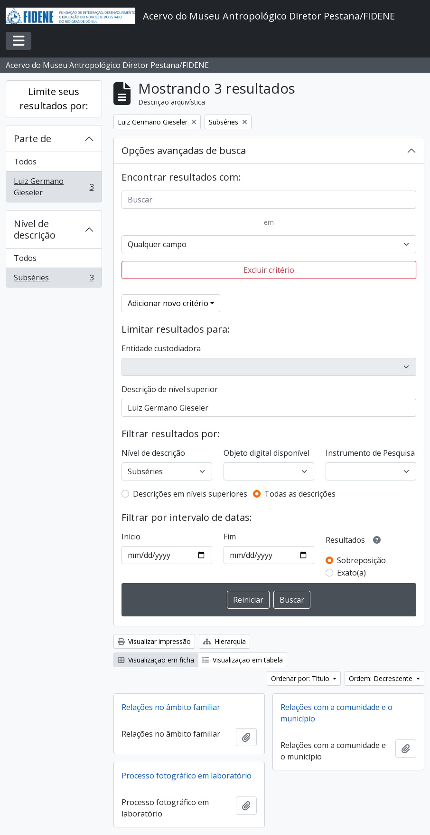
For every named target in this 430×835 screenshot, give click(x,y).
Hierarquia (224, 641)
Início (131, 536)
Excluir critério (268, 270)
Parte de (32, 138)
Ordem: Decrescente (381, 678)
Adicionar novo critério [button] (168, 303)
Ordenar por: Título (301, 678)
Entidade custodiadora (161, 348)
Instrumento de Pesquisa (370, 453)
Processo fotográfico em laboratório (187, 775)
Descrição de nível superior (170, 389)
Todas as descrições (300, 494)
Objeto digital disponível (266, 453)
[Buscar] (269, 200)
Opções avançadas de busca (184, 150)
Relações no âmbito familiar (171, 707)
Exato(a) (351, 572)
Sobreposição (361, 560)
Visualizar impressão (154, 641)
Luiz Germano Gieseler (53, 187)
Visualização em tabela (242, 659)
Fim (230, 536)
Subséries (53, 279)
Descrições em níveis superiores (190, 494)
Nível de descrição (35, 229)
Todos (25, 161)
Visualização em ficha (156, 659)
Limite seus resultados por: (53, 98)
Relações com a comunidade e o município (336, 713)
